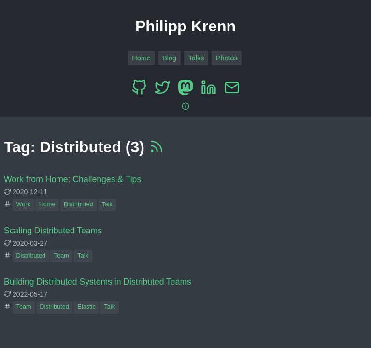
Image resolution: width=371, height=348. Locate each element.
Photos (227, 58)
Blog (169, 58)
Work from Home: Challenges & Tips (72, 179)
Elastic (86, 307)
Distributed (78, 204)
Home (141, 58)
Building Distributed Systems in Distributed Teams (97, 282)
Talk (107, 204)
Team (61, 255)
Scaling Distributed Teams (53, 230)
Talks (196, 58)
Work (23, 204)
